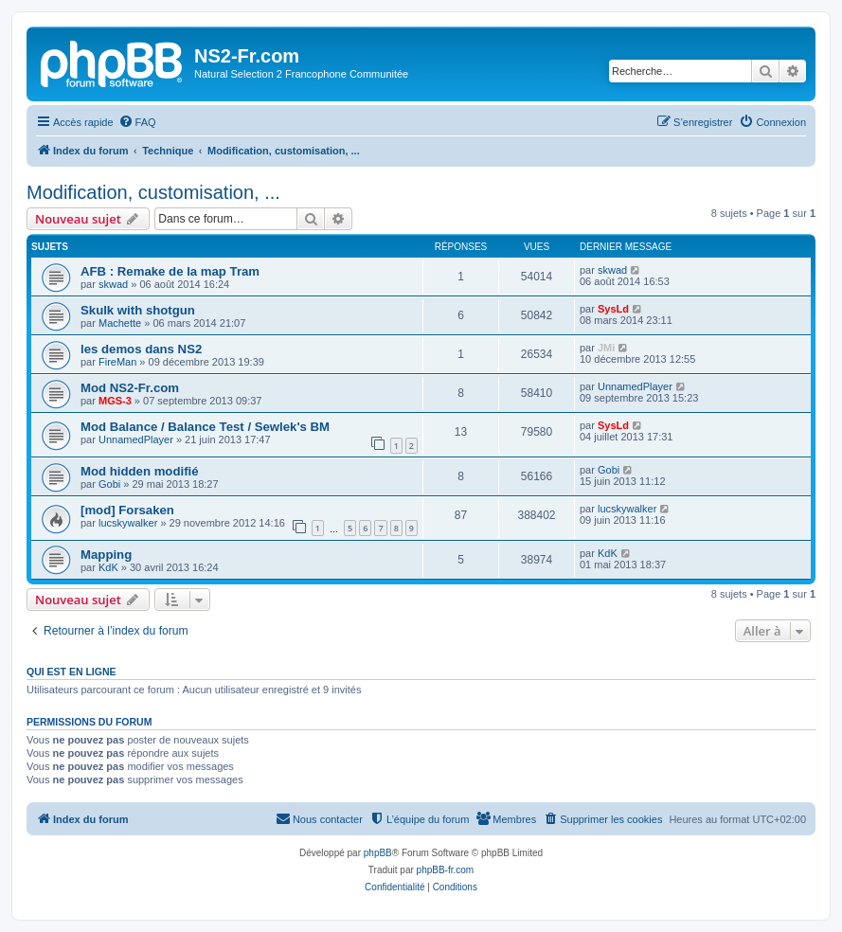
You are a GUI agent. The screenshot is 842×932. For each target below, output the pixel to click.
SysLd (613, 308)
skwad (113, 284)
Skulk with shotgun (138, 310)
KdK (108, 567)
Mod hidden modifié (140, 471)
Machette (120, 323)
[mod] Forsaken (127, 510)
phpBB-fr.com (446, 870)
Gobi (109, 484)
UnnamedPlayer (635, 386)
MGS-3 (115, 400)
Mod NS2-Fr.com (130, 388)
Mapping (106, 554)
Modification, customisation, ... (153, 192)
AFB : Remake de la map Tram (170, 271)
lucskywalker (128, 523)
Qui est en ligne (71, 671)
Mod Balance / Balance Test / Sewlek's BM (205, 427)
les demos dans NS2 (141, 349)
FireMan (117, 361)
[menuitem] (137, 122)
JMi (606, 347)
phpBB (378, 853)
